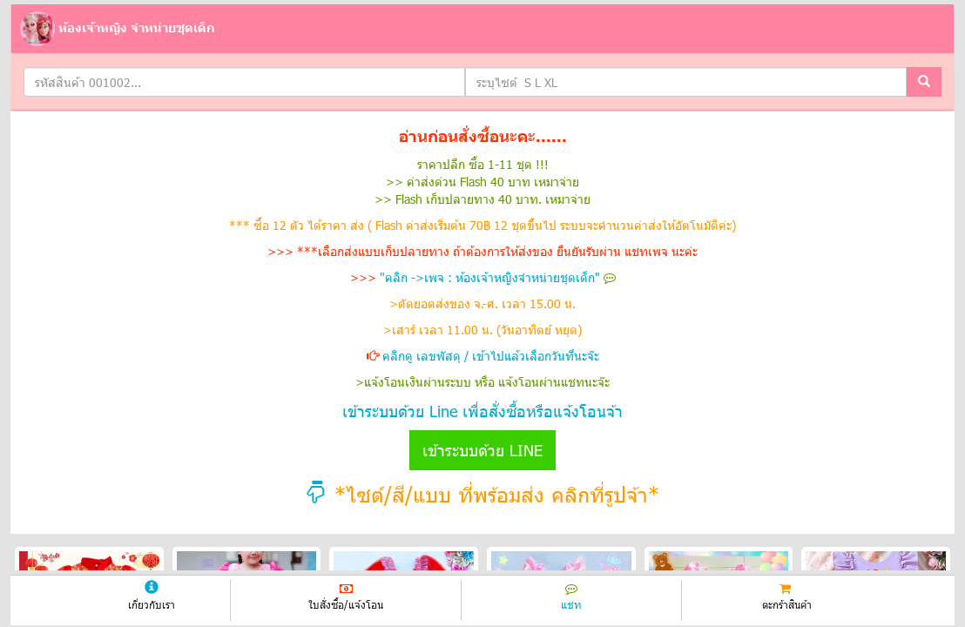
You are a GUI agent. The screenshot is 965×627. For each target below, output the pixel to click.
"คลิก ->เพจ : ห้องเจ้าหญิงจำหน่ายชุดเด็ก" (498, 277)
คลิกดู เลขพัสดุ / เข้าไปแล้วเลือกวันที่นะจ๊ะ (490, 355)
